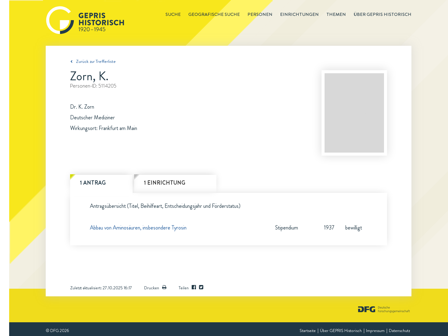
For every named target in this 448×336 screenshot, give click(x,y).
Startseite (308, 330)
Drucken (155, 288)
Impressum (375, 330)
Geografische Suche (214, 14)
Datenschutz (399, 330)
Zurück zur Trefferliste (96, 61)
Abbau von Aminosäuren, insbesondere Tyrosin (138, 228)
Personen (259, 14)
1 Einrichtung (164, 183)
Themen (336, 14)
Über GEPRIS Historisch (341, 330)
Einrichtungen (299, 14)
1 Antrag (93, 183)
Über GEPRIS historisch (382, 14)
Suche (173, 14)
